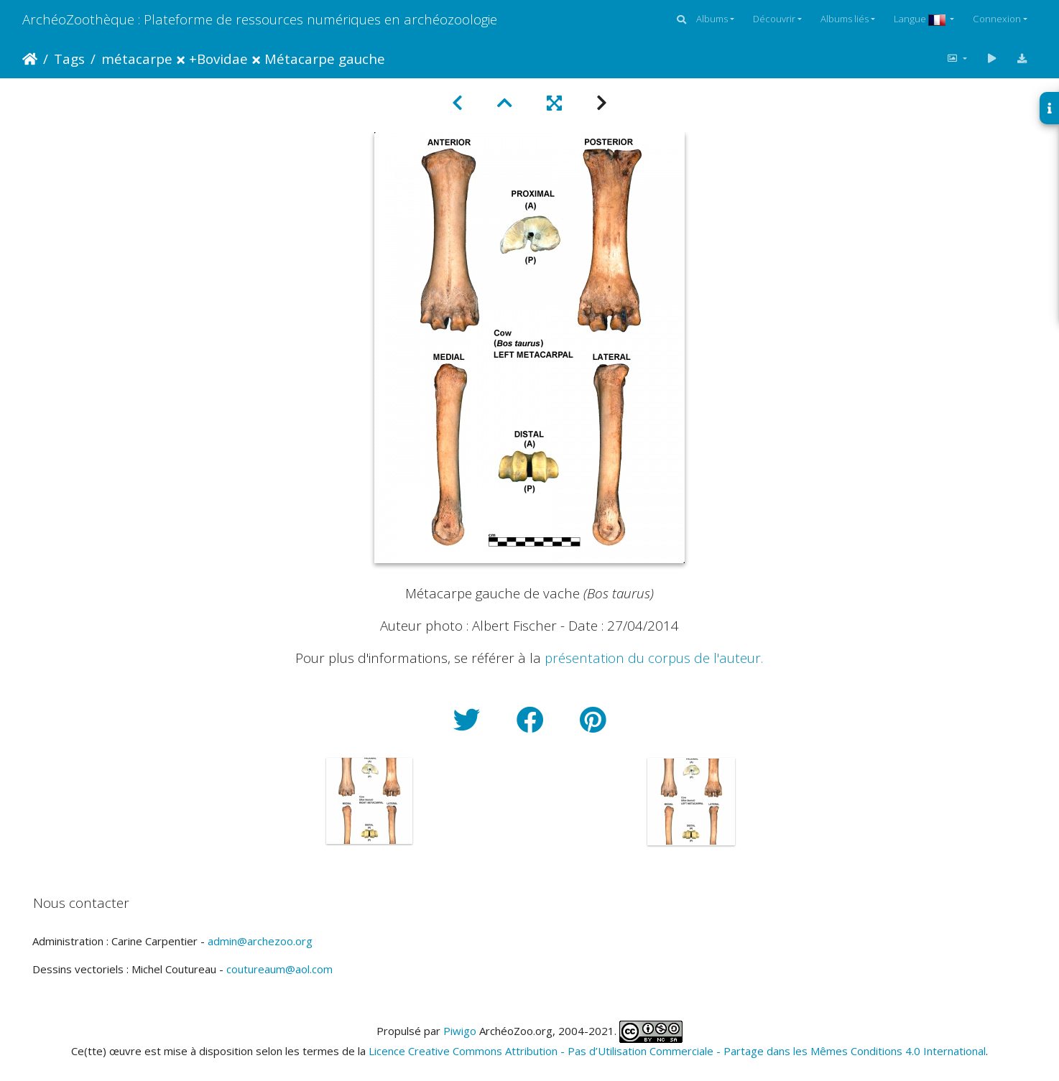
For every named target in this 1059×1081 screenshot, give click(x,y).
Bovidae (222, 59)
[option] (369, 801)
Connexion (997, 18)
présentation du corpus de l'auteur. (654, 658)
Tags (69, 59)
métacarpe (136, 59)
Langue (921, 18)
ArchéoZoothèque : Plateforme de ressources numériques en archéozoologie (259, 19)
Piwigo (459, 1031)
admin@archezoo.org (260, 941)
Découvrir (774, 18)
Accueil (29, 59)
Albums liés (844, 18)
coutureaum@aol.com (279, 969)
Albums (712, 18)
